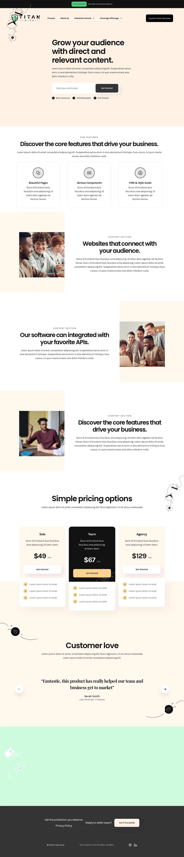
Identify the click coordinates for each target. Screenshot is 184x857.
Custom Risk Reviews (159, 18)
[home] (25, 18)
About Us (64, 18)
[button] (84, 18)
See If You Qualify (127, 823)
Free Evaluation (79, 4)
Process (51, 18)
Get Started (42, 569)
